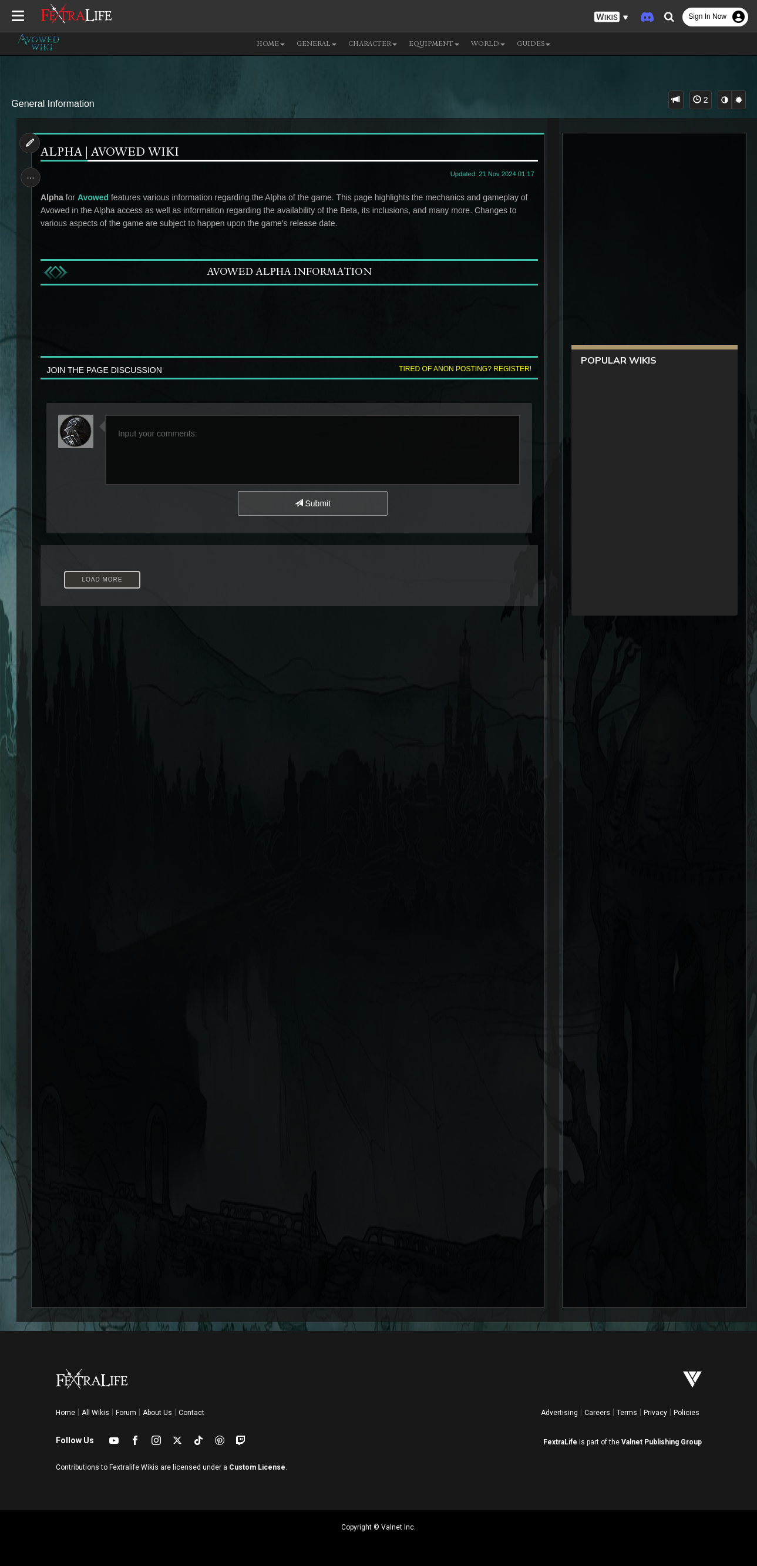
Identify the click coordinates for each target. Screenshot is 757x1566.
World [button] (488, 44)
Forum (126, 1413)
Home (65, 1413)
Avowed (93, 197)
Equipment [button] (434, 44)
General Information (52, 103)
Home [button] (271, 44)
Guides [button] (533, 44)
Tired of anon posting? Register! (464, 369)
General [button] (317, 44)
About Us (157, 1413)
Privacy (655, 1413)
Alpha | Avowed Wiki (110, 153)
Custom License (257, 1467)
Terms (627, 1413)
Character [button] (372, 44)
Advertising (559, 1413)
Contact (191, 1413)
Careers (597, 1413)
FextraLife (560, 1442)
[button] (611, 17)
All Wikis (95, 1413)
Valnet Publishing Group (661, 1442)
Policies (686, 1413)
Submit (312, 503)
